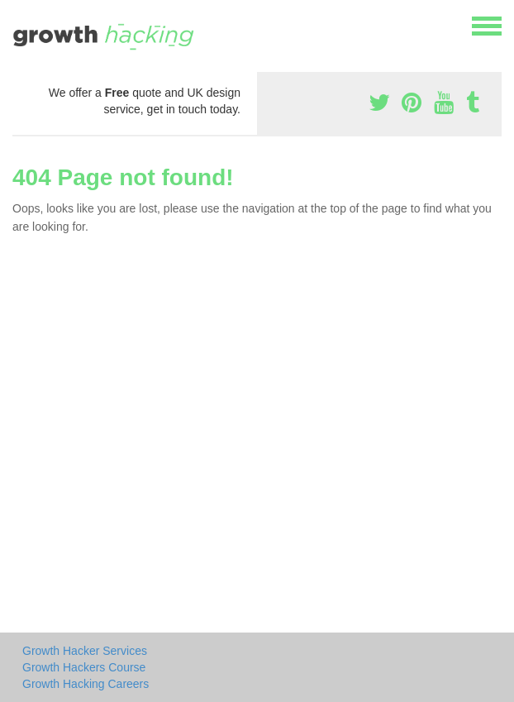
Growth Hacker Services (84, 650)
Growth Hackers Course (83, 667)
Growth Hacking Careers (85, 683)
